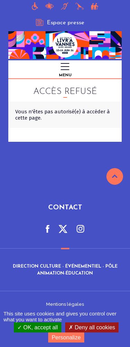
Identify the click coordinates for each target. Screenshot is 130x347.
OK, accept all (37, 327)
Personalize (66, 337)
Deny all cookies (92, 327)
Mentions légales (65, 304)
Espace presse (60, 22)
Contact (65, 207)
